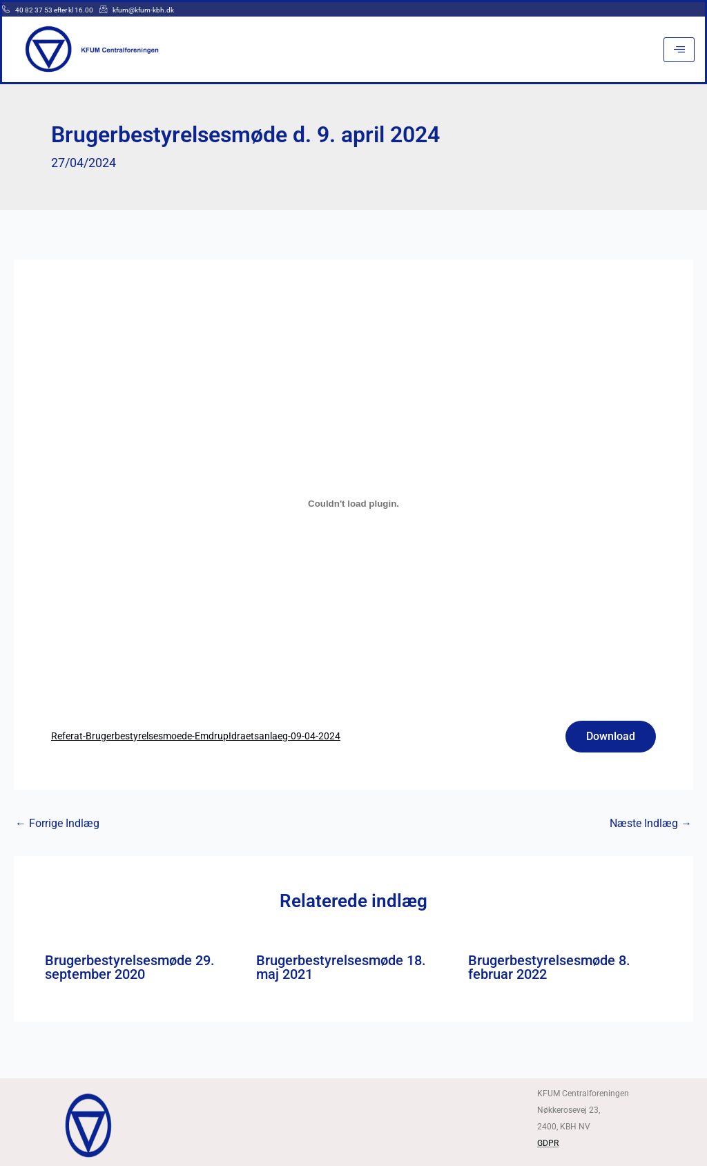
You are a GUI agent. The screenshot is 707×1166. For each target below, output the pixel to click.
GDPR (548, 1143)
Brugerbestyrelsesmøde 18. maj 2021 (341, 967)
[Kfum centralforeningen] (353, 1123)
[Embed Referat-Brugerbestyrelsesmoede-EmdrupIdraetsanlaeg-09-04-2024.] (353, 504)
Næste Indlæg (651, 823)
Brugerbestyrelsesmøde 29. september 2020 (130, 967)
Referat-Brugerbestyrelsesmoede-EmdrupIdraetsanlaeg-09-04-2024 (195, 736)
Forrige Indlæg (57, 823)
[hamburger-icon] (679, 49)
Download (610, 736)
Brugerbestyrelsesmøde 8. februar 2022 (549, 967)
